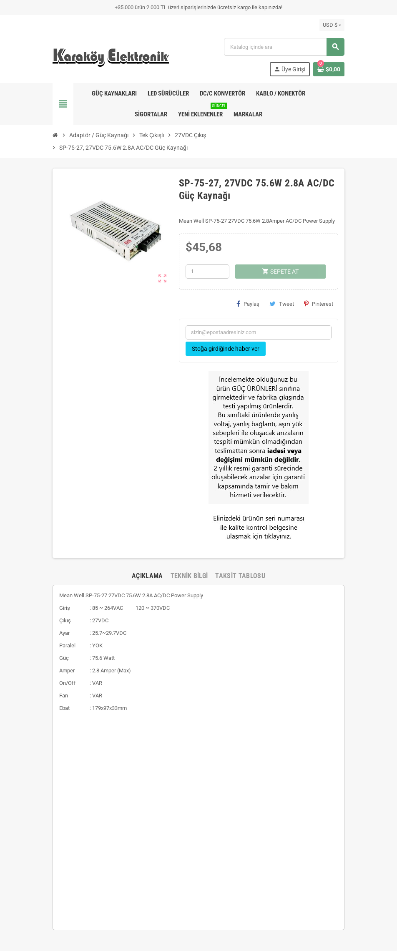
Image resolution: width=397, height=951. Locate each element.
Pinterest (318, 303)
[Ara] (284, 47)
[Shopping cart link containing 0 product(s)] (328, 69)
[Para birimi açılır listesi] (331, 25)
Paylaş (247, 303)
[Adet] (207, 271)
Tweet (281, 303)
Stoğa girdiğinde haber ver (225, 348)
